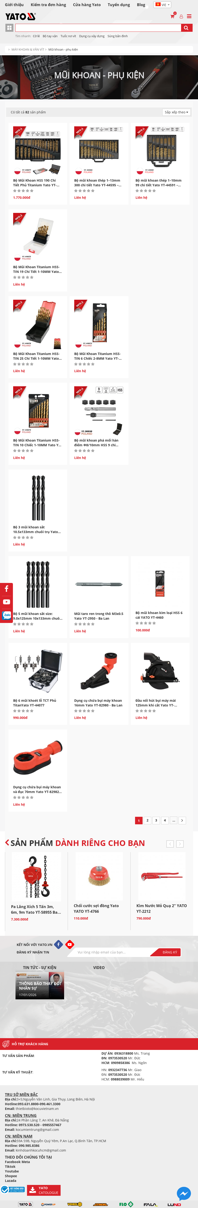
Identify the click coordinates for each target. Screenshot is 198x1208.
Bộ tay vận (50, 36)
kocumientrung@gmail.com (37, 1129)
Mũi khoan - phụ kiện (63, 49)
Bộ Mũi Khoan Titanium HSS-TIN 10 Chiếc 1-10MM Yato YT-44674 (37, 445)
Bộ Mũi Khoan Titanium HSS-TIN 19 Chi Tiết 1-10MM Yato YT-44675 (36, 272)
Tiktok (10, 1166)
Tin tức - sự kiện (39, 967)
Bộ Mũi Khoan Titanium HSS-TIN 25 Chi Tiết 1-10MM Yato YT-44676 (36, 358)
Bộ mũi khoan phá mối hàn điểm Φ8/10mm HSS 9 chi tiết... (96, 445)
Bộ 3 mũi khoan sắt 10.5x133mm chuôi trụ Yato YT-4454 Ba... (35, 532)
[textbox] (162, 5)
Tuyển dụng (119, 4)
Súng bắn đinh (118, 36)
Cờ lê (36, 36)
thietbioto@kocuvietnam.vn (37, 1108)
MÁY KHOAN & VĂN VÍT (28, 49)
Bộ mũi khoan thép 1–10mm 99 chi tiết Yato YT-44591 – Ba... (159, 185)
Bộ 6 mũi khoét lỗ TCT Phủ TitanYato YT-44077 (34, 702)
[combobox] (162, 4)
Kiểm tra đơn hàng (48, 4)
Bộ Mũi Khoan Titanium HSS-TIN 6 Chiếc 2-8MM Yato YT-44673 (97, 358)
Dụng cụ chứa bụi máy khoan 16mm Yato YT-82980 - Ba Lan (98, 702)
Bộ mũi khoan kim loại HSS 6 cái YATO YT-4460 (159, 615)
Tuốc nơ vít (68, 36)
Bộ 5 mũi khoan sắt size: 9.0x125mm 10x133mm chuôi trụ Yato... (37, 618)
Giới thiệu (14, 4)
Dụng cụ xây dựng (92, 36)
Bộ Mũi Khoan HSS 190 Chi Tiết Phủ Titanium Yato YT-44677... (35, 185)
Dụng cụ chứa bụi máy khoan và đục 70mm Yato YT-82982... (37, 789)
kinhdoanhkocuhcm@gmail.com (41, 1150)
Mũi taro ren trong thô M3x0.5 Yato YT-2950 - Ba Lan (98, 616)
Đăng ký (170, 952)
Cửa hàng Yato (87, 4)
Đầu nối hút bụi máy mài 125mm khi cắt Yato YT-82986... (156, 705)
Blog (141, 4)
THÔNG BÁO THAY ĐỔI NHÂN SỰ (40, 986)
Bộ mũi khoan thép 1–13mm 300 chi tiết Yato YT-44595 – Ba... (97, 185)
